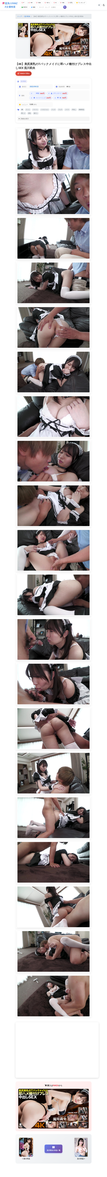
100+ (38, 3)
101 (48, 3)
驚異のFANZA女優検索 (9, 5)
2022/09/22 (34, 88)
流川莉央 (27, 16)
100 (63, 3)
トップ (19, 16)
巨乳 (71, 3)
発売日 (24, 7)
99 (30, 3)
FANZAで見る (24, 74)
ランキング (83, 3)
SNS (33, 7)
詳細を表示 (25, 121)
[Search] (51, 7)
